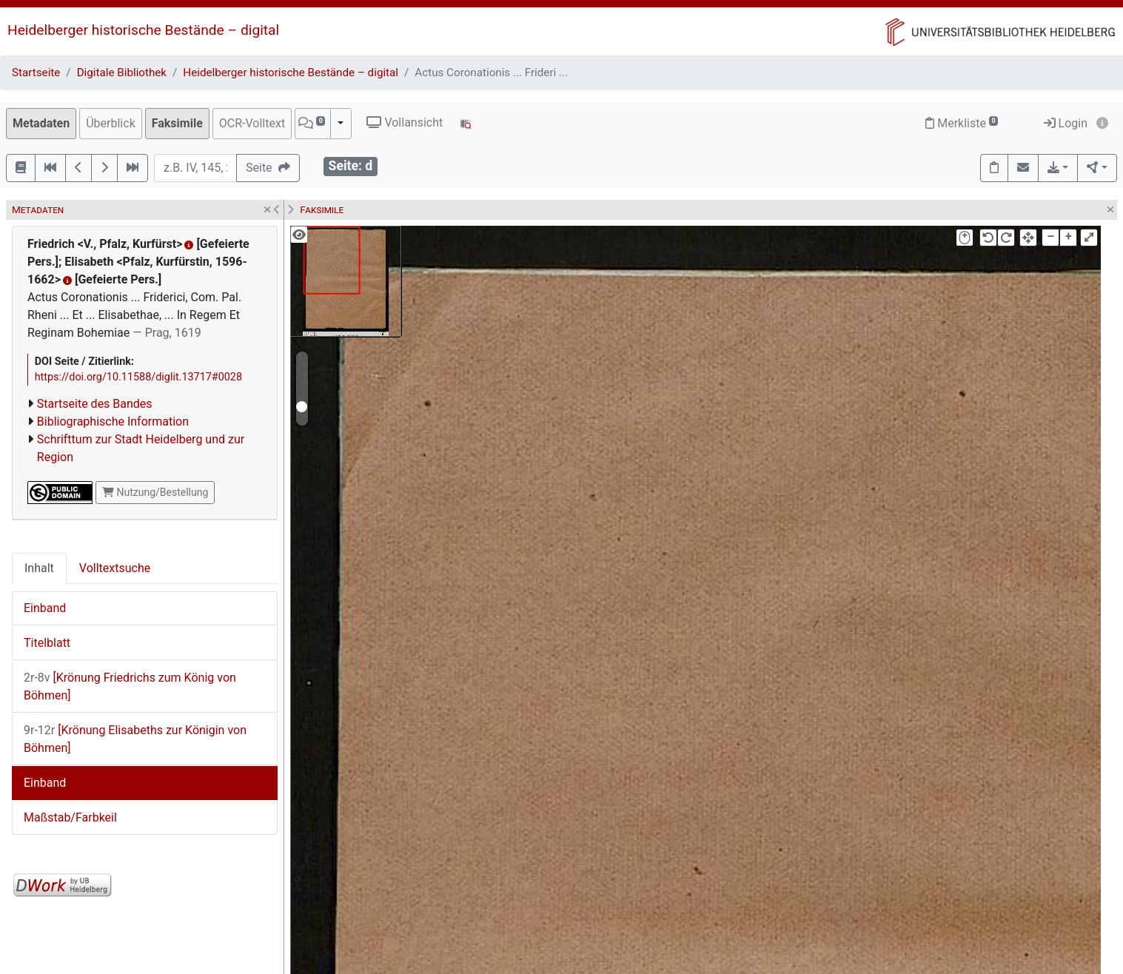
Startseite (36, 72)
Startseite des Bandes (94, 404)
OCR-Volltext (252, 123)
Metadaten (41, 123)
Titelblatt (47, 643)
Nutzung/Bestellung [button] (155, 492)
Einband (45, 608)
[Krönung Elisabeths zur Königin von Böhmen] (135, 739)
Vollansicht (404, 122)
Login (1065, 123)
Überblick (110, 123)
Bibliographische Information (113, 421)
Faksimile (177, 123)
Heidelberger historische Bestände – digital (143, 29)
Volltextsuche (114, 568)
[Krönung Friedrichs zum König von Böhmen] (130, 686)
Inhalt (39, 568)
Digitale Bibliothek (122, 72)
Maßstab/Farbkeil (70, 817)
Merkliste (961, 123)
